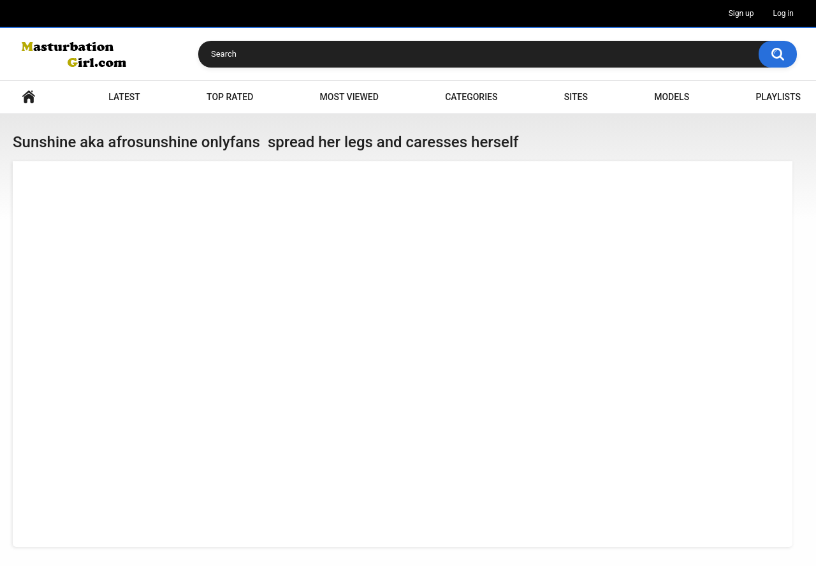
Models (671, 97)
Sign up (741, 13)
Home (29, 97)
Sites (576, 97)
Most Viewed (349, 97)
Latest (124, 97)
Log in (783, 13)
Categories (471, 97)
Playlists (778, 97)
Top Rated (230, 97)
